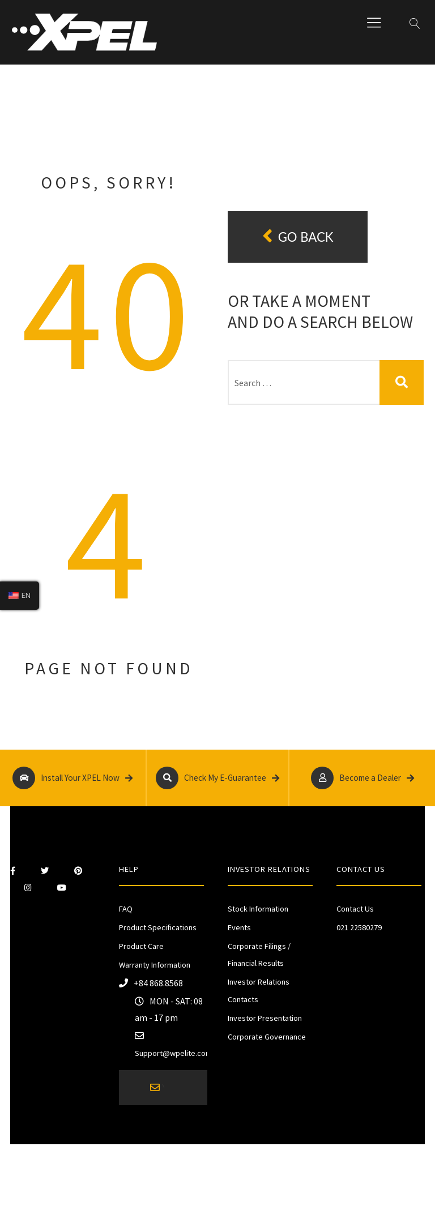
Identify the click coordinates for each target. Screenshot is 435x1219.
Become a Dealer (362, 778)
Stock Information (258, 909)
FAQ (126, 909)
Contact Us (355, 909)
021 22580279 (359, 927)
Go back (298, 236)
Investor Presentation (265, 1018)
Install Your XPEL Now (72, 778)
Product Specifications (158, 927)
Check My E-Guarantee (217, 778)
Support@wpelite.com (173, 1053)
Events (239, 927)
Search (401, 382)
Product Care (141, 946)
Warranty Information (154, 965)
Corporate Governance (267, 1037)
